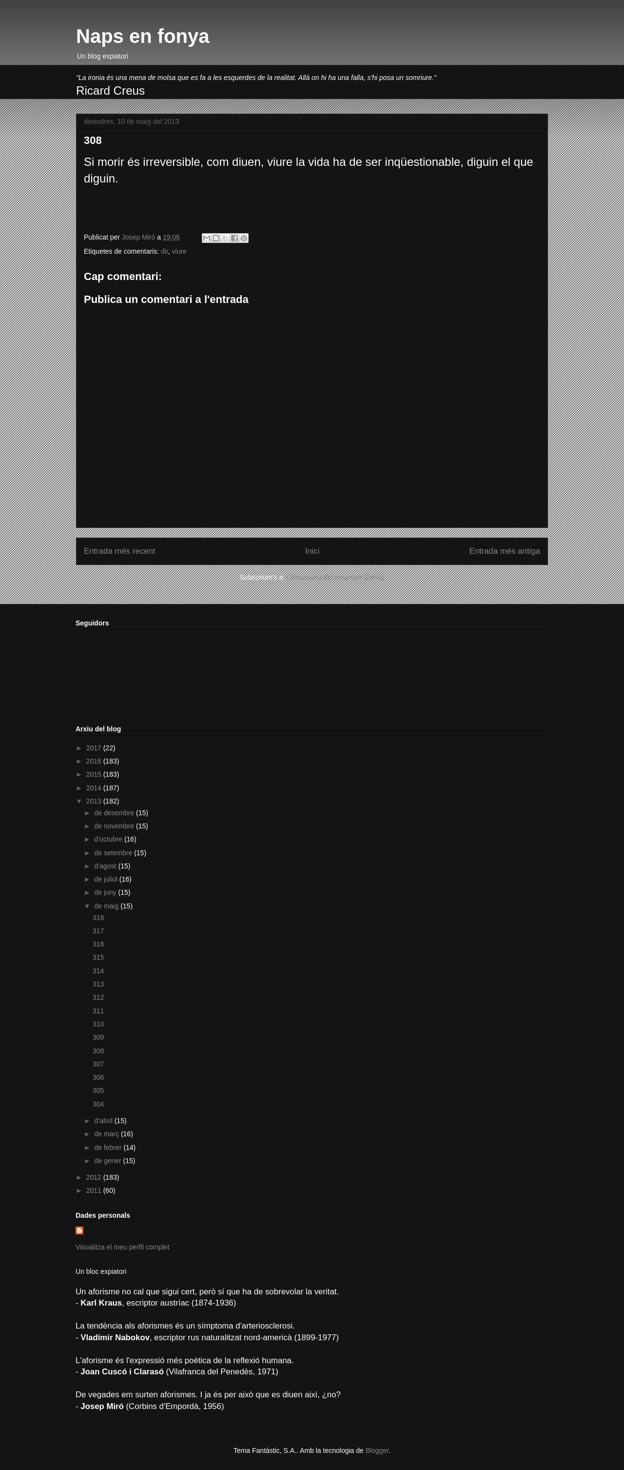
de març (107, 1134)
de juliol (106, 879)
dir (164, 251)
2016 (94, 761)
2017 (94, 748)
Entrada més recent (119, 551)
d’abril (104, 1121)
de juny (106, 892)
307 (98, 1064)
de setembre (114, 853)
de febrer (108, 1147)
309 (98, 1037)
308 (98, 1051)
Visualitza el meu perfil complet (123, 1247)
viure (179, 251)
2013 (94, 801)
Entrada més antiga (504, 551)
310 (98, 1024)
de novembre (115, 826)
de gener (108, 1161)
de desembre (115, 813)
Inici (312, 551)
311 (98, 1011)
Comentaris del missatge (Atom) (335, 577)
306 (98, 1077)
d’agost (106, 866)
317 (98, 931)
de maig (107, 906)
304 (98, 1104)
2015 (94, 774)
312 (98, 997)
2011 (94, 1190)
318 (98, 918)
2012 (94, 1177)
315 (98, 957)
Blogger (377, 1450)
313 (98, 984)
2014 (94, 788)
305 (98, 1090)
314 (98, 971)
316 (98, 944)
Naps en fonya (142, 36)
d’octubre (109, 839)
